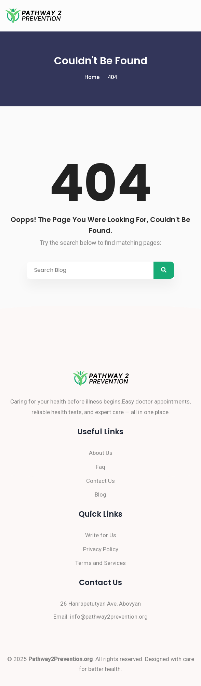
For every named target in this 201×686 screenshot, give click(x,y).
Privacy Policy (100, 549)
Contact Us (100, 480)
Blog (100, 494)
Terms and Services (100, 562)
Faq (100, 466)
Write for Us (100, 535)
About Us (100, 452)
